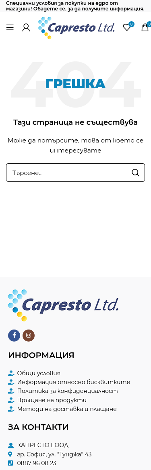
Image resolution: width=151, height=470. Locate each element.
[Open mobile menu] (10, 27)
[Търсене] (75, 172)
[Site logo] (76, 26)
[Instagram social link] (29, 336)
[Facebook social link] (14, 336)
